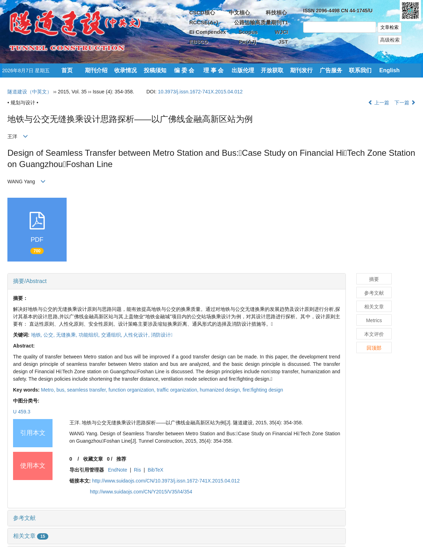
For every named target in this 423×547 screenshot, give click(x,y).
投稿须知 (155, 70)
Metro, (48, 390)
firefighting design (263, 390)
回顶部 (374, 348)
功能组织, (90, 335)
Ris (137, 470)
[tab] (176, 281)
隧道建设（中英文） (29, 91)
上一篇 (378, 102)
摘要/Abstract (30, 281)
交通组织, (112, 335)
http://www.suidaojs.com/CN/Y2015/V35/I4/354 (141, 491)
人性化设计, (137, 335)
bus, (61, 390)
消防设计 (161, 335)
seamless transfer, (88, 390)
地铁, (37, 335)
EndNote (117, 470)
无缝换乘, (67, 335)
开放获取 (272, 70)
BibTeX (155, 470)
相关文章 (30, 536)
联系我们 (360, 70)
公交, (49, 335)
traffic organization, (178, 390)
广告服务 (331, 70)
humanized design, (221, 390)
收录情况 (125, 70)
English (389, 70)
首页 (67, 70)
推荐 (121, 459)
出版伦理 (243, 70)
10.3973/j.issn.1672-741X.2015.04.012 (200, 91)
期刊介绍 (96, 70)
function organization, (133, 390)
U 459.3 (21, 411)
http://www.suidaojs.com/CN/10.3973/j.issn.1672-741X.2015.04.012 (166, 481)
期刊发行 (301, 70)
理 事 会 (213, 70)
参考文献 (24, 518)
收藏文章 (93, 459)
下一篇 (405, 102)
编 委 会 (184, 70)
